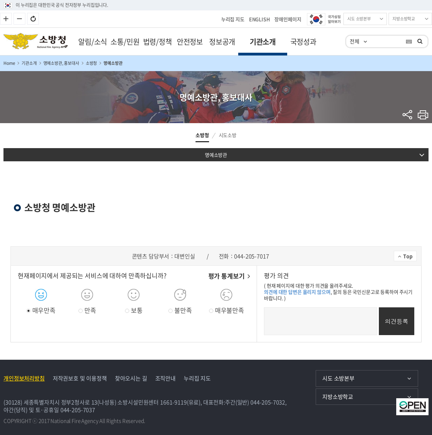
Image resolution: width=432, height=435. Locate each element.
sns (407, 114)
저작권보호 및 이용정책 (80, 378)
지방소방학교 (403, 19)
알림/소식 (92, 41)
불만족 (180, 310)
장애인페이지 (287, 19)
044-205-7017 (251, 256)
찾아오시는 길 (131, 378)
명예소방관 (216, 154)
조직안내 (165, 378)
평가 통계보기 (227, 276)
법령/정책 (157, 41)
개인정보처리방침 (24, 378)
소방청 (35, 41)
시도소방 (227, 134)
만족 (87, 310)
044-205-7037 (77, 409)
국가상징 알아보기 (324, 19)
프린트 (423, 114)
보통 (134, 310)
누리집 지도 (232, 19)
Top (408, 256)
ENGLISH (259, 19)
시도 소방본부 (359, 19)
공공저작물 (412, 406)
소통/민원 (124, 41)
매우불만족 (226, 310)
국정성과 (303, 41)
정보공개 (222, 41)
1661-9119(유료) (180, 402)
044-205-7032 (267, 402)
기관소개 (263, 41)
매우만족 (41, 310)
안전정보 (190, 41)
